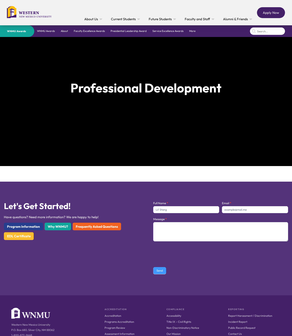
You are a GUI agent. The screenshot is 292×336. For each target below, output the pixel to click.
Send (160, 270)
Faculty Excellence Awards (89, 31)
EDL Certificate (19, 236)
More (192, 31)
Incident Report (237, 322)
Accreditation (113, 316)
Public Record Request (241, 328)
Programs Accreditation (119, 322)
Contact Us (235, 334)
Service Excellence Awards (168, 31)
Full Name (160, 203)
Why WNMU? (58, 226)
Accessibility (173, 316)
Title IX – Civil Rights (178, 322)
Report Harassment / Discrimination (250, 316)
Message (160, 219)
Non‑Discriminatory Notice (182, 328)
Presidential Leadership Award (129, 31)
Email (226, 203)
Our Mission (173, 334)
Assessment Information (120, 334)
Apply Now (271, 13)
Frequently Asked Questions (97, 226)
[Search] (267, 31)
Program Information (23, 226)
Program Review (115, 328)
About (64, 31)
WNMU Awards (16, 31)
